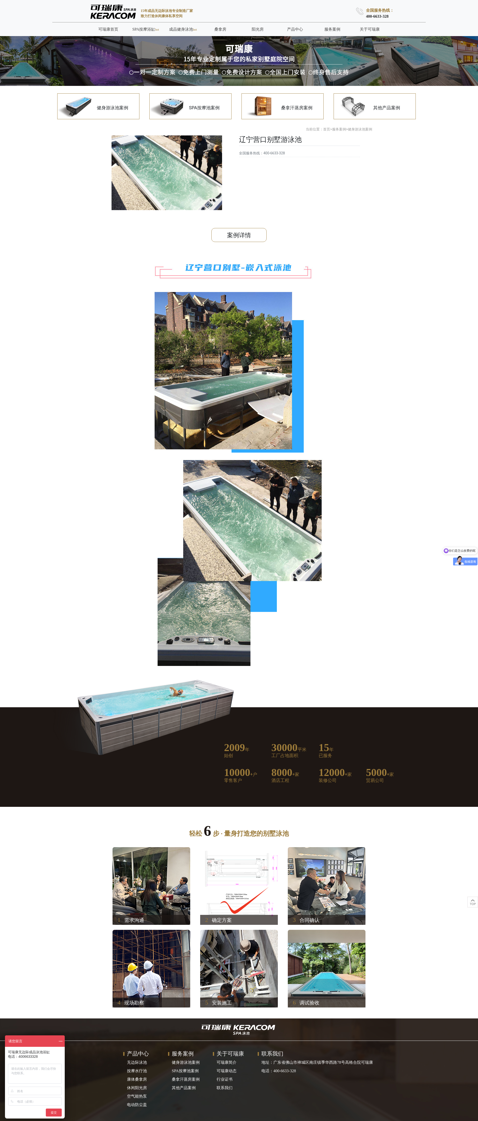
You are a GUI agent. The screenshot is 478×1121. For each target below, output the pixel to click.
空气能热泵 (137, 1096)
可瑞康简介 (227, 1062)
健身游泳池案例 (360, 129)
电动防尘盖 (137, 1105)
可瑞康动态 (227, 1071)
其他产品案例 (184, 1088)
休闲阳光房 (137, 1088)
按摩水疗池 (137, 1071)
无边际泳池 (137, 1062)
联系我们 (225, 1088)
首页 (326, 129)
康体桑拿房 (137, 1079)
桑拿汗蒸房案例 (186, 1079)
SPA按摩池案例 (185, 1071)
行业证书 (225, 1079)
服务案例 (339, 129)
